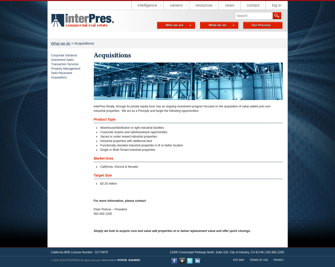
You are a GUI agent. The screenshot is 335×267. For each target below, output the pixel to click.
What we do (221, 25)
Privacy (278, 260)
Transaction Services (65, 64)
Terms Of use (259, 260)
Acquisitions (59, 77)
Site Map (238, 260)
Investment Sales (62, 60)
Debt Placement (61, 73)
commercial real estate (87, 25)
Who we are (178, 25)
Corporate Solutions (64, 55)
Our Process (261, 25)
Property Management (65, 68)
